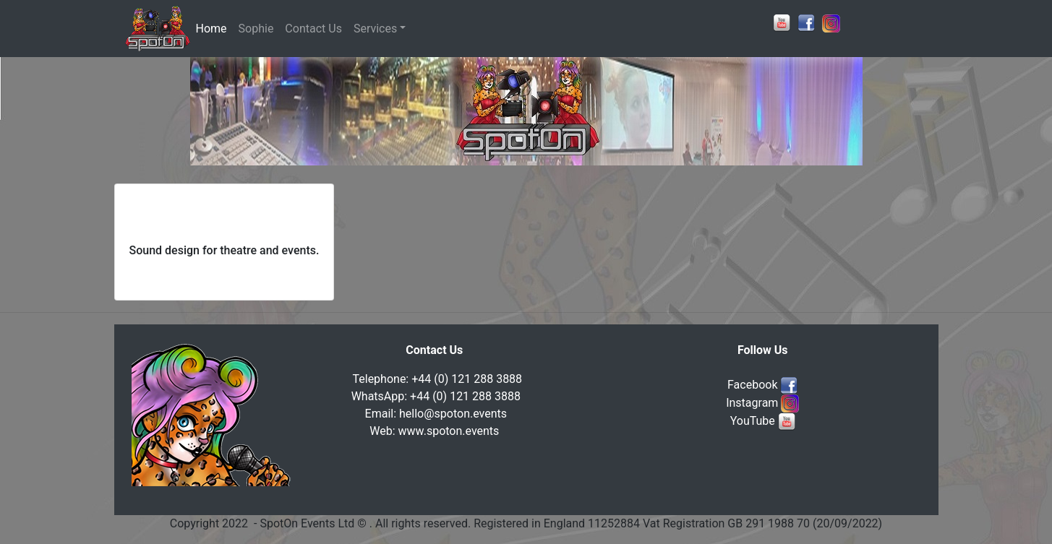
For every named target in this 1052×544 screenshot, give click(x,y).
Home (214, 27)
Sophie (256, 28)
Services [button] (375, 28)
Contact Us (313, 28)
